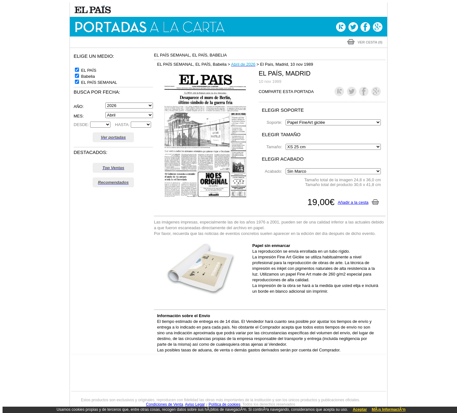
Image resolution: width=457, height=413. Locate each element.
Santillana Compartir (250, 363)
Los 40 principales (186, 363)
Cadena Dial (266, 372)
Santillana (216, 363)
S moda (268, 382)
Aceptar (360, 409)
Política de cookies (224, 404)
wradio (218, 372)
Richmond (152, 382)
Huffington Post (164, 372)
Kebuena (336, 372)
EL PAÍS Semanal (289, 372)
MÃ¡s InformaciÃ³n (389, 409)
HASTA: (121, 124)
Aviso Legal (195, 404)
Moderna (183, 382)
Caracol (341, 363)
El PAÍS (156, 363)
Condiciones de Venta (164, 404)
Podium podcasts (214, 382)
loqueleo (296, 382)
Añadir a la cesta (358, 202)
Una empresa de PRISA (100, 368)
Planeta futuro (313, 372)
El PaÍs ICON (242, 382)
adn (318, 363)
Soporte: (275, 122)
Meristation (327, 382)
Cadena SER (277, 363)
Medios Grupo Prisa (99, 383)
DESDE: (81, 124)
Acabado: (274, 171)
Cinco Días (242, 372)
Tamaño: (275, 146)
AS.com (297, 363)
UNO (199, 372)
